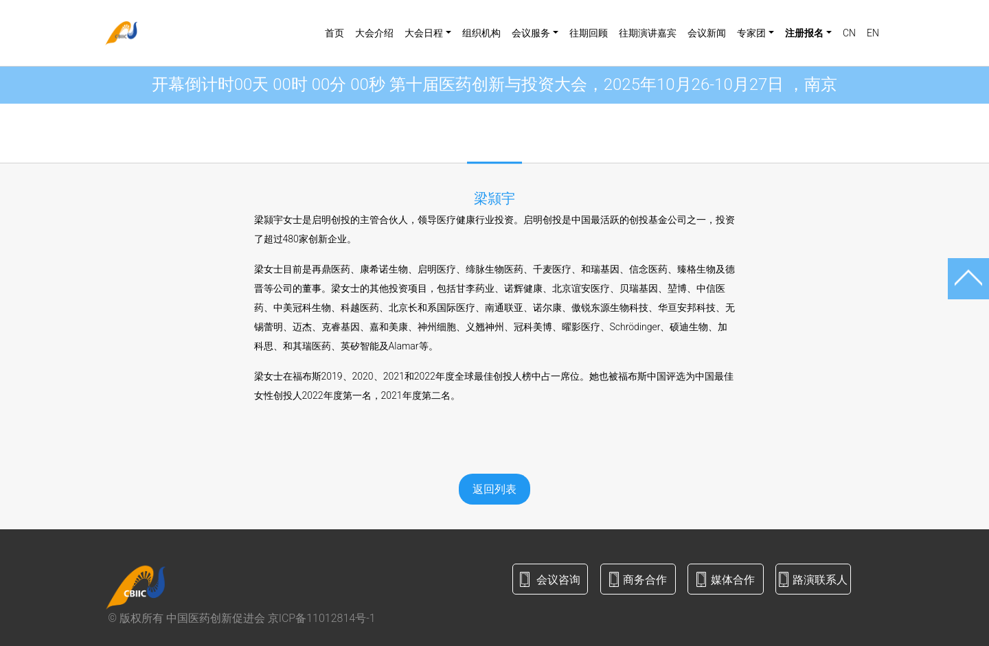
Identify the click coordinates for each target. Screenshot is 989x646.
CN (849, 32)
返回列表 (494, 489)
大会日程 (424, 32)
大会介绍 (374, 32)
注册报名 (804, 32)
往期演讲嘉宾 (648, 32)
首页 (334, 32)
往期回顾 (588, 32)
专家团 (751, 32)
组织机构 (481, 32)
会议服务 (531, 32)
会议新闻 (706, 32)
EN (873, 32)
